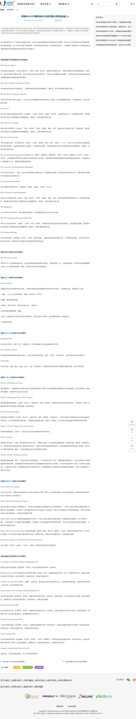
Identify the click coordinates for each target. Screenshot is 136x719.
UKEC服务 (28, 680)
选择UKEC (17, 680)
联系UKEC (17, 687)
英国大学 (13, 42)
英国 (68, 42)
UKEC (2, 10)
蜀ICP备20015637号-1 (96, 713)
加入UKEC (5, 687)
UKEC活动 (40, 680)
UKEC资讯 (51, 680)
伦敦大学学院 (8, 333)
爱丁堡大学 (8, 377)
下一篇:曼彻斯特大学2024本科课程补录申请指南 (75, 662)
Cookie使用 (71, 706)
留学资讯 (10, 10)
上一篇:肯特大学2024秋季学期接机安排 (13, 662)
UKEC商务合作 (65, 680)
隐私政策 (60, 706)
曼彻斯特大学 (8, 481)
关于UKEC (5, 680)
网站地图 (39, 687)
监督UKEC (28, 687)
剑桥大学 (7, 278)
